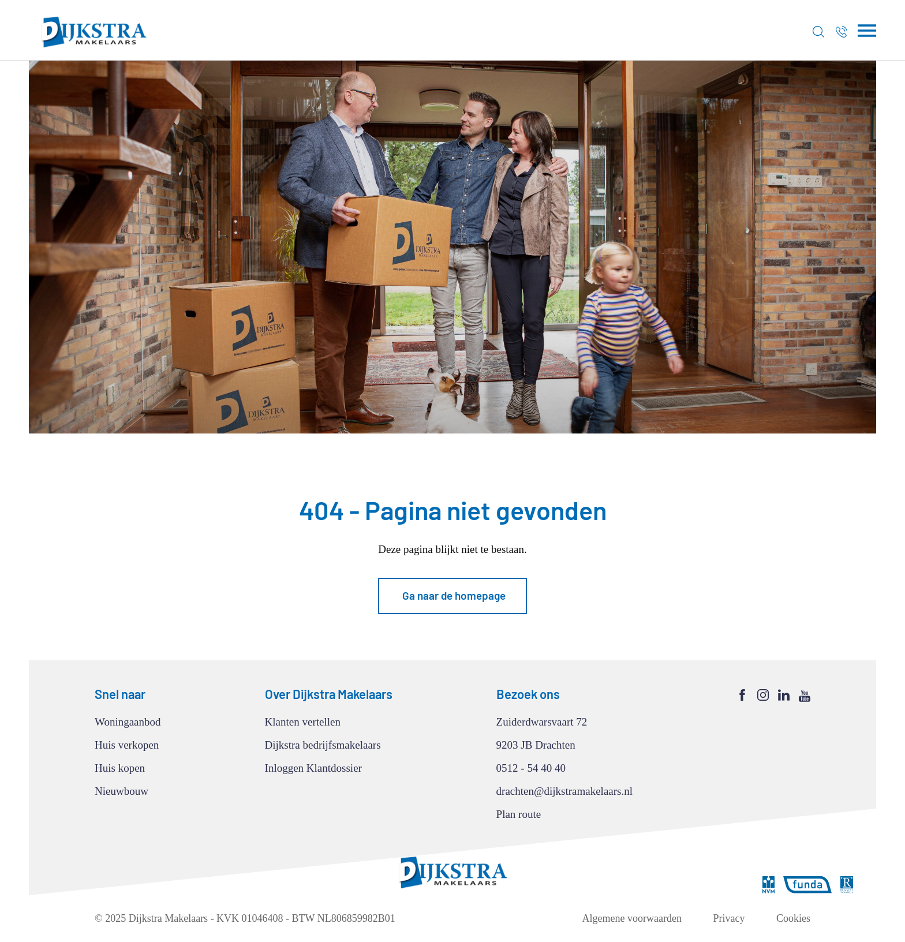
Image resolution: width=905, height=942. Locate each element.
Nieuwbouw (121, 791)
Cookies (793, 918)
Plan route (518, 814)
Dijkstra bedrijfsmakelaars (323, 745)
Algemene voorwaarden (632, 918)
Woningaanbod (128, 722)
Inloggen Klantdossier (313, 768)
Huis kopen (120, 768)
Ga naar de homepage (454, 595)
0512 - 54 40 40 (531, 768)
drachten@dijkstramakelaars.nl (564, 791)
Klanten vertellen (303, 722)
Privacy (729, 918)
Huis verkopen (127, 745)
